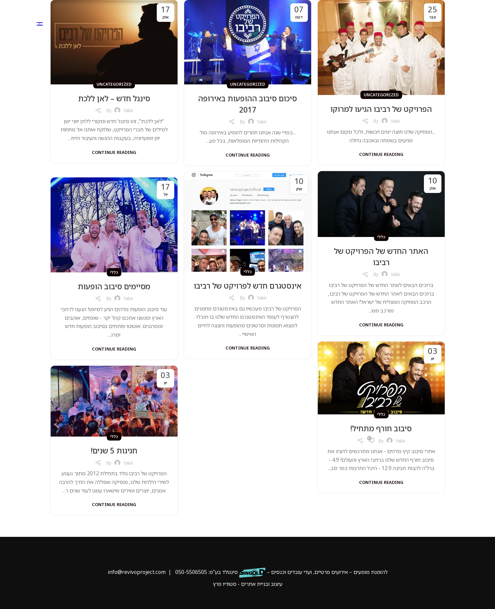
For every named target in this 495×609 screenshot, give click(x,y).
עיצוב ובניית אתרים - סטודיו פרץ (247, 583)
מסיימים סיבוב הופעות (113, 286)
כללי (381, 237)
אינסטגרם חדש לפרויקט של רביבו (247, 291)
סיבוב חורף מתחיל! (381, 428)
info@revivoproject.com (137, 572)
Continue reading (381, 154)
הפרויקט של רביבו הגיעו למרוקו (381, 108)
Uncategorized (381, 95)
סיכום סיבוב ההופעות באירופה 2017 (247, 104)
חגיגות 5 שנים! (114, 450)
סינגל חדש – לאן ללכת (114, 98)
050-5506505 (191, 572)
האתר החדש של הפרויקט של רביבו (381, 256)
